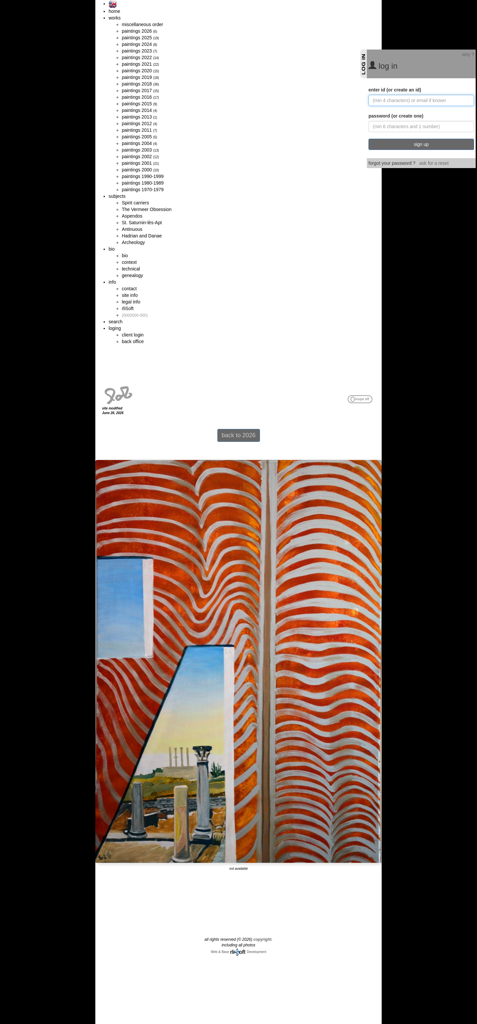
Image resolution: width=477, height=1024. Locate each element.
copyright (262, 939)
